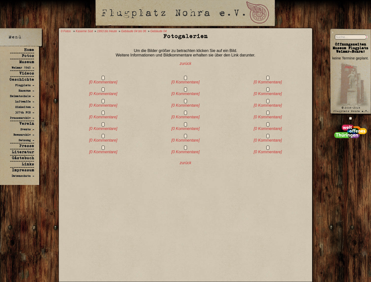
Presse (26, 145)
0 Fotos (66, 31)
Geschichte (21, 79)
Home (29, 49)
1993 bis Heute (107, 31)
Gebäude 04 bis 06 (133, 31)
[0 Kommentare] (103, 82)
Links (28, 164)
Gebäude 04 (158, 31)
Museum (26, 61)
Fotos (28, 55)
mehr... (350, 67)
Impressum (23, 170)
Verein (26, 123)
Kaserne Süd (84, 31)
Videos (26, 73)
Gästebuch (23, 157)
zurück (185, 63)
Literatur (23, 151)
